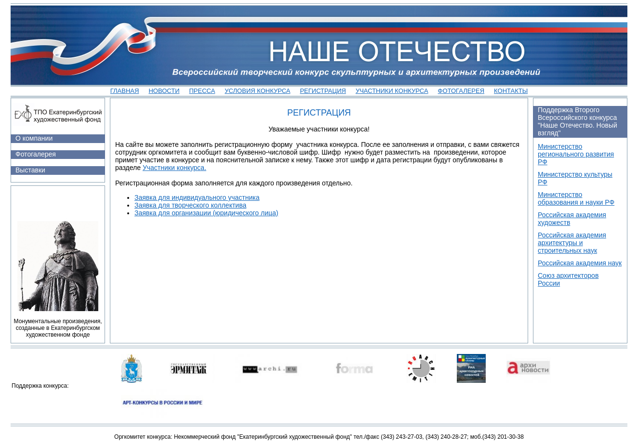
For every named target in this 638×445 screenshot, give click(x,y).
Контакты (511, 90)
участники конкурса (392, 90)
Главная (124, 90)
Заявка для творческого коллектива (190, 205)
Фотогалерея (461, 90)
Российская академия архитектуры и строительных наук (572, 242)
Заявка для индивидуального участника (197, 197)
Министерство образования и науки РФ (576, 198)
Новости (163, 90)
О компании (34, 138)
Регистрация (323, 90)
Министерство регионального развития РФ (576, 154)
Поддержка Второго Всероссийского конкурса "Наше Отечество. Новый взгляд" (577, 121)
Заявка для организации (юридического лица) (206, 213)
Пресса (202, 90)
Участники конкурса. (174, 167)
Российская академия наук (580, 263)
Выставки (30, 170)
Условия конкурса (257, 90)
